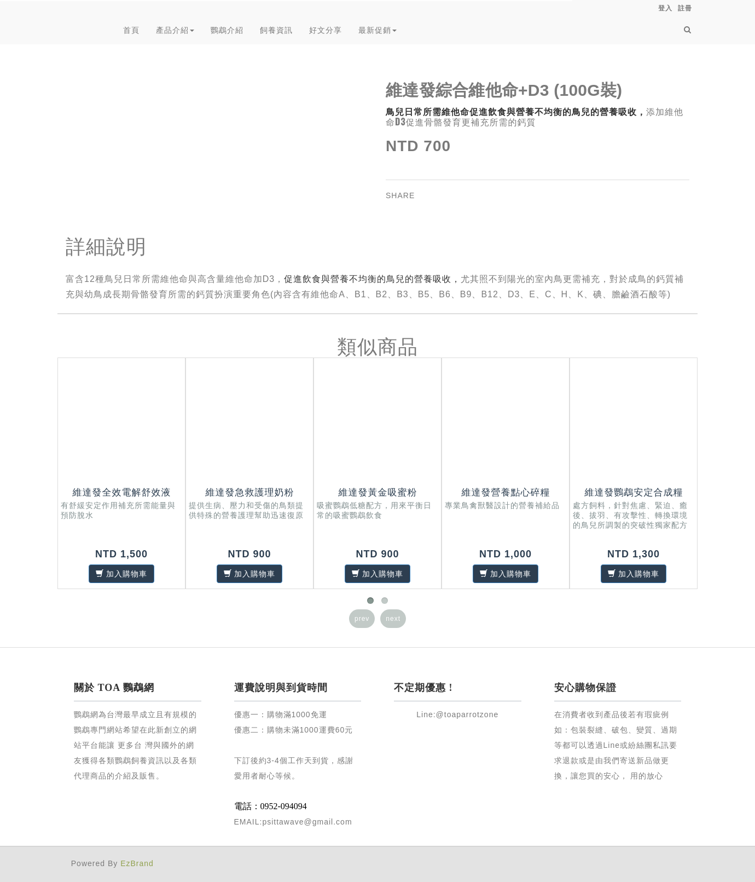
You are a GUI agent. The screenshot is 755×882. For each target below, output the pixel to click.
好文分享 (325, 30)
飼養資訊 (276, 30)
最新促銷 (377, 30)
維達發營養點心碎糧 (506, 492)
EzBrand (137, 863)
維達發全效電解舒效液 (122, 492)
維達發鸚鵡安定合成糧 (634, 492)
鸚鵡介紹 (227, 30)
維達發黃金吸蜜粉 (378, 492)
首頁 (131, 30)
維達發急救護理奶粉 (250, 492)
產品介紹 (175, 30)
